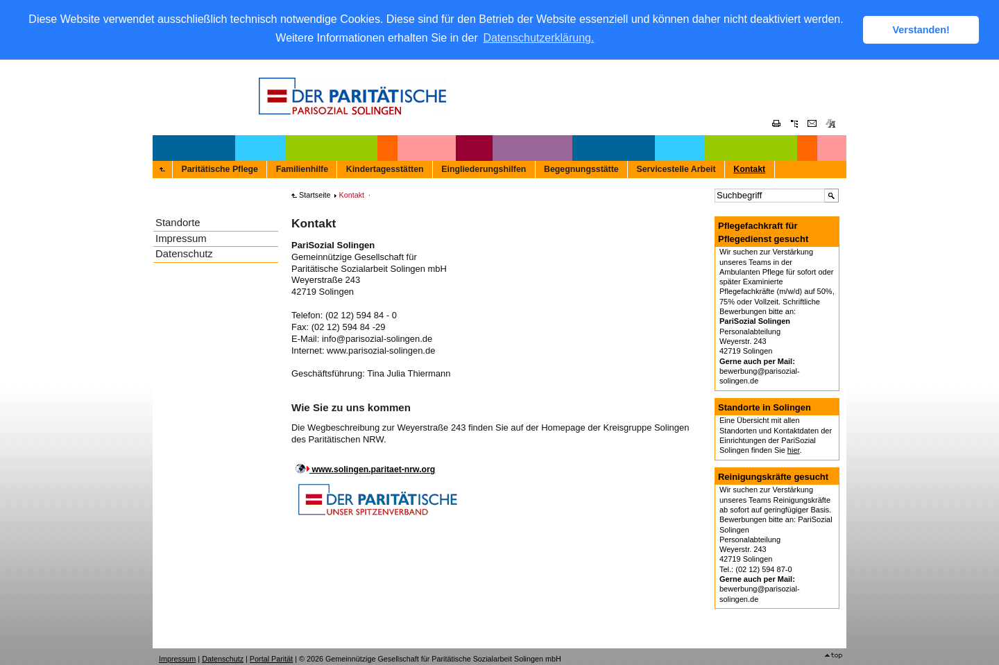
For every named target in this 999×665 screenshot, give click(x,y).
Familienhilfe (302, 168)
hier (793, 449)
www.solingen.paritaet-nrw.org (372, 469)
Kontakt (749, 168)
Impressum (181, 237)
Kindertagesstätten (385, 168)
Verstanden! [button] (921, 29)
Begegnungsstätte (581, 168)
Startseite (315, 194)
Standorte (177, 221)
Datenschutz (184, 253)
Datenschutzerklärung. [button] (538, 38)
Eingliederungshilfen (483, 168)
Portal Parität (271, 658)
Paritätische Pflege (219, 168)
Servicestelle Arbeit (675, 168)
